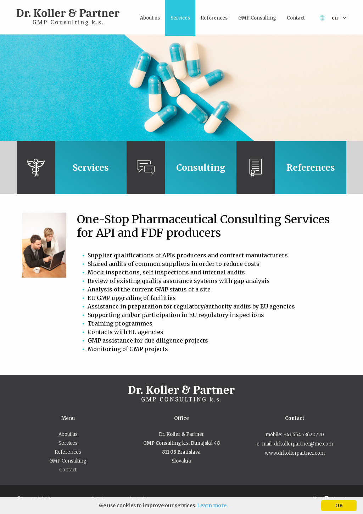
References (68, 452)
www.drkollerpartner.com (295, 453)
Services (68, 443)
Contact (68, 470)
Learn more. (212, 505)
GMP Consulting (67, 461)
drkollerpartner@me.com (303, 444)
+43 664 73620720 (304, 435)
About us (68, 434)
